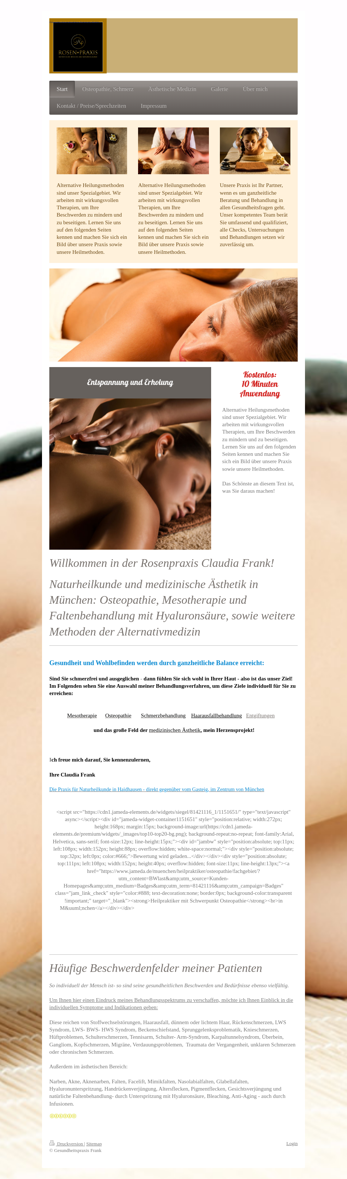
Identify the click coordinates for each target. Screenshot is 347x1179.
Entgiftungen (260, 715)
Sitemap (94, 1143)
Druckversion (66, 1143)
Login (292, 1143)
